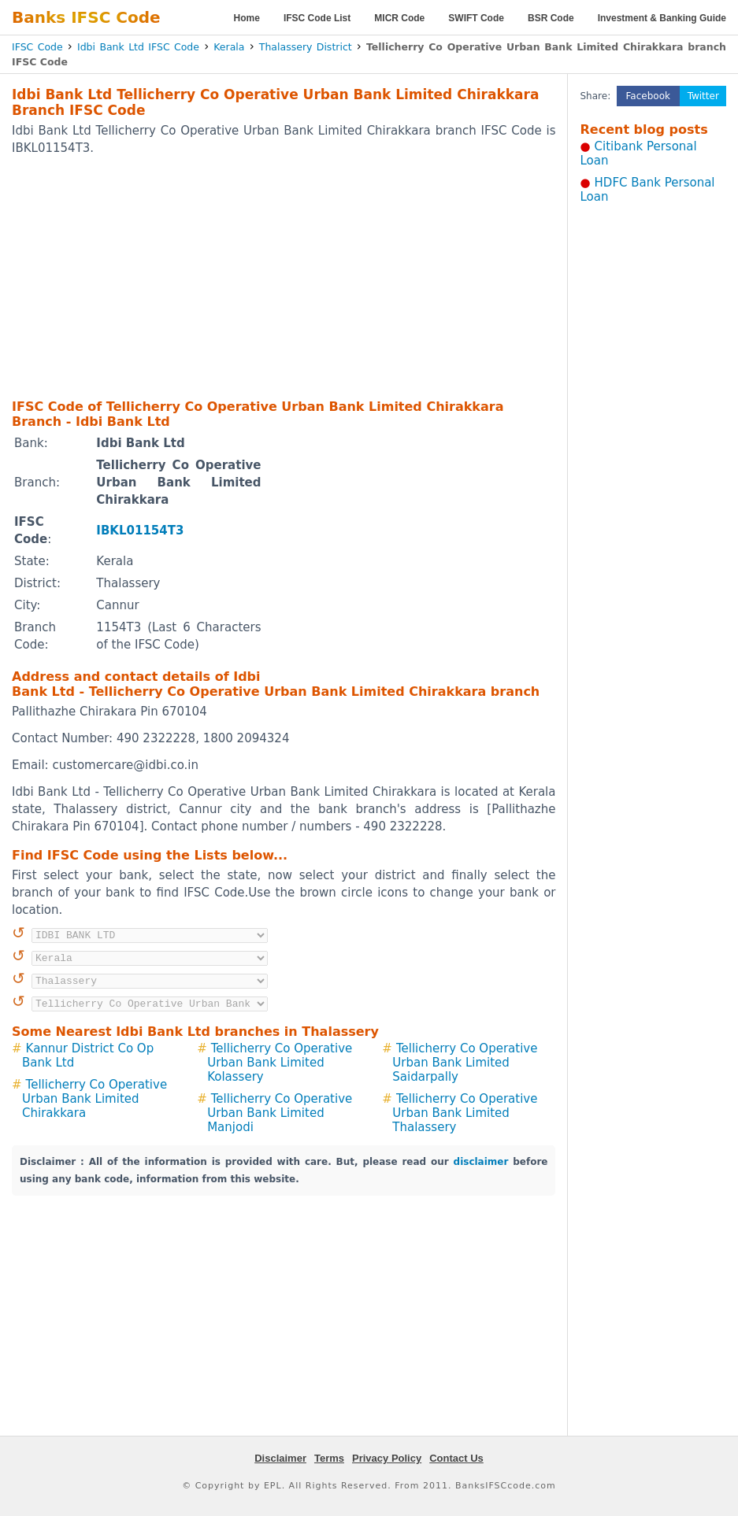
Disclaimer (280, 1458)
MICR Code (399, 18)
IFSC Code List (317, 18)
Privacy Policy (386, 1458)
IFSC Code (37, 47)
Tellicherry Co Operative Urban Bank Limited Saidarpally (464, 1062)
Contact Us (456, 1458)
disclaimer (481, 1161)
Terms (329, 1458)
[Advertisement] (258, 276)
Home (247, 18)
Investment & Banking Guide (662, 18)
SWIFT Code (476, 18)
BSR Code (551, 18)
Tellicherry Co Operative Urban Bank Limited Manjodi (279, 1113)
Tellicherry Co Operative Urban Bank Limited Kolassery (279, 1062)
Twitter (703, 96)
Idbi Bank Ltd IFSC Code (138, 47)
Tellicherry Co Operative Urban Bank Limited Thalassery (464, 1113)
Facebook (648, 96)
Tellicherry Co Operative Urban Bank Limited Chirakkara (94, 1099)
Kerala (228, 47)
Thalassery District (305, 47)
